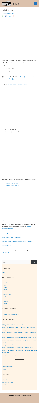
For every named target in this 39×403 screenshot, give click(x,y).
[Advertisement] (19, 39)
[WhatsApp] (2, 16)
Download (4, 386)
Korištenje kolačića (8, 366)
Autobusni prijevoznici (8, 13)
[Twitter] (10, 16)
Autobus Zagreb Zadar (12, 183)
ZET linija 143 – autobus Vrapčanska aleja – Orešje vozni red (17, 347)
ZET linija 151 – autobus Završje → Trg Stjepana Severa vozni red (18, 327)
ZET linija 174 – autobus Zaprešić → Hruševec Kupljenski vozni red (19, 345)
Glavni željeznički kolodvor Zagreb (10, 314)
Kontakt (4, 369)
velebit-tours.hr (13, 189)
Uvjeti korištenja (6, 364)
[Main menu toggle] (35, 3)
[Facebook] (6, 16)
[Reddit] (13, 16)
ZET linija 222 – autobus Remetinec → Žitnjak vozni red (16, 325)
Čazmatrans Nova (7, 221)
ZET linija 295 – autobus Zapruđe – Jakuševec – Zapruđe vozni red (19, 337)
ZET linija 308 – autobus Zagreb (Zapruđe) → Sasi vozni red (17, 330)
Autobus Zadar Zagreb (12, 185)
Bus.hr (17, 3)
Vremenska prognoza (7, 382)
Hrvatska (4, 384)
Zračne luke (5, 380)
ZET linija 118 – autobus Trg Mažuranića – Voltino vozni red (17, 355)
